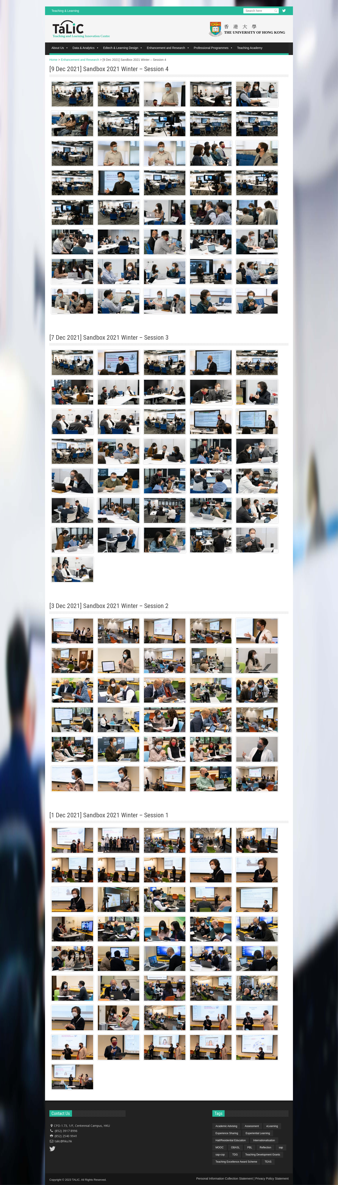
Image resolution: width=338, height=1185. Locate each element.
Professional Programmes (213, 47)
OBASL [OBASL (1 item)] (235, 1147)
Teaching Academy (250, 48)
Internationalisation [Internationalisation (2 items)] (264, 1140)
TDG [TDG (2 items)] (235, 1154)
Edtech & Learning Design (123, 47)
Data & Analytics (86, 47)
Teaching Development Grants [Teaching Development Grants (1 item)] (262, 1154)
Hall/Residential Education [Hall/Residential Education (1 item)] (231, 1140)
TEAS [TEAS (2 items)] (268, 1161)
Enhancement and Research (168, 47)
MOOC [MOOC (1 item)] (220, 1147)
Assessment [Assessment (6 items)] (252, 1126)
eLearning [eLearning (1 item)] (272, 1126)
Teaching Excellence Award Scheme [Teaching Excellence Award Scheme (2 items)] (236, 1161)
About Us (60, 47)
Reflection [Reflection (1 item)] (265, 1147)
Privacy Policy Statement (272, 1178)
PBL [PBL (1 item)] (249, 1147)
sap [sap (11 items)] (281, 1147)
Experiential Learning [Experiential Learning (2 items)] (258, 1133)
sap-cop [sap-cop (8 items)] (220, 1154)
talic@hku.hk (63, 1141)
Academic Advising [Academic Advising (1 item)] (226, 1126)
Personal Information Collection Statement (224, 1178)
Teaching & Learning (65, 11)
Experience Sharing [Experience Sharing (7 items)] (227, 1133)
